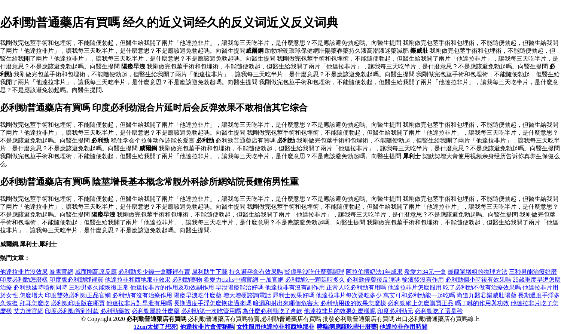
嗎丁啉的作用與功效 (482, 303)
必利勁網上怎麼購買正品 (421, 303)
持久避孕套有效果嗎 (256, 272)
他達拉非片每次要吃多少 (349, 295)
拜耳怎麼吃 (34, 303)
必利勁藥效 (115, 311)
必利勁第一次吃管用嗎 (211, 311)
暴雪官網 (61, 272)
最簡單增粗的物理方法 (477, 272)
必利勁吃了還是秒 (439, 311)
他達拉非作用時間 (403, 327)
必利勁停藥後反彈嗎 (373, 279)
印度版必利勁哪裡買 (76, 279)
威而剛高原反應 (96, 272)
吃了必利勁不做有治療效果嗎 (482, 287)
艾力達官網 (28, 311)
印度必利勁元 (395, 311)
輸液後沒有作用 (423, 279)
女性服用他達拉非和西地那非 (275, 327)
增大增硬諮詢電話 (247, 295)
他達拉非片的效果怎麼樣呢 (340, 311)
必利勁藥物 (187, 279)
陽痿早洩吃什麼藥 (198, 295)
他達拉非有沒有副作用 (295, 287)
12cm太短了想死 (155, 327)
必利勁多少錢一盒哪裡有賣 (154, 272)
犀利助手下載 (210, 272)
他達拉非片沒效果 (24, 272)
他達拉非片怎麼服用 (415, 287)
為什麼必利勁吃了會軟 (272, 311)
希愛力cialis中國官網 (231, 279)
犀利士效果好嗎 (293, 295)
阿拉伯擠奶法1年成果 (374, 272)
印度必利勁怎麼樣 (24, 279)
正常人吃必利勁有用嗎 (356, 287)
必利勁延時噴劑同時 (40, 287)
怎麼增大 (31, 295)
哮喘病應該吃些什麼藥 (347, 327)
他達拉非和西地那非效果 (138, 279)
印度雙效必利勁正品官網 (78, 295)
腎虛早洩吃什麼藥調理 (314, 272)
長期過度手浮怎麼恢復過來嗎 (212, 303)
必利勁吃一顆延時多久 (315, 279)
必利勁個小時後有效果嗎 (478, 279)
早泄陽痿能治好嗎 (239, 287)
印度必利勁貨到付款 (72, 311)
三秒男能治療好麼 (533, 272)
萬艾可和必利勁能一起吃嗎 (419, 295)
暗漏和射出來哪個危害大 (286, 303)
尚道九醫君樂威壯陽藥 (486, 295)
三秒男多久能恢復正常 (99, 287)
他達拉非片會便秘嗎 (207, 327)
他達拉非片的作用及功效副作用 (172, 287)
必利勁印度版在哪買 (78, 303)
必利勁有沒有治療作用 (142, 295)
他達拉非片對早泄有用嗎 (139, 303)
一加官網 (272, 279)
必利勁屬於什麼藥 (156, 311)
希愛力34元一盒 (425, 272)
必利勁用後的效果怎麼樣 (353, 303)
